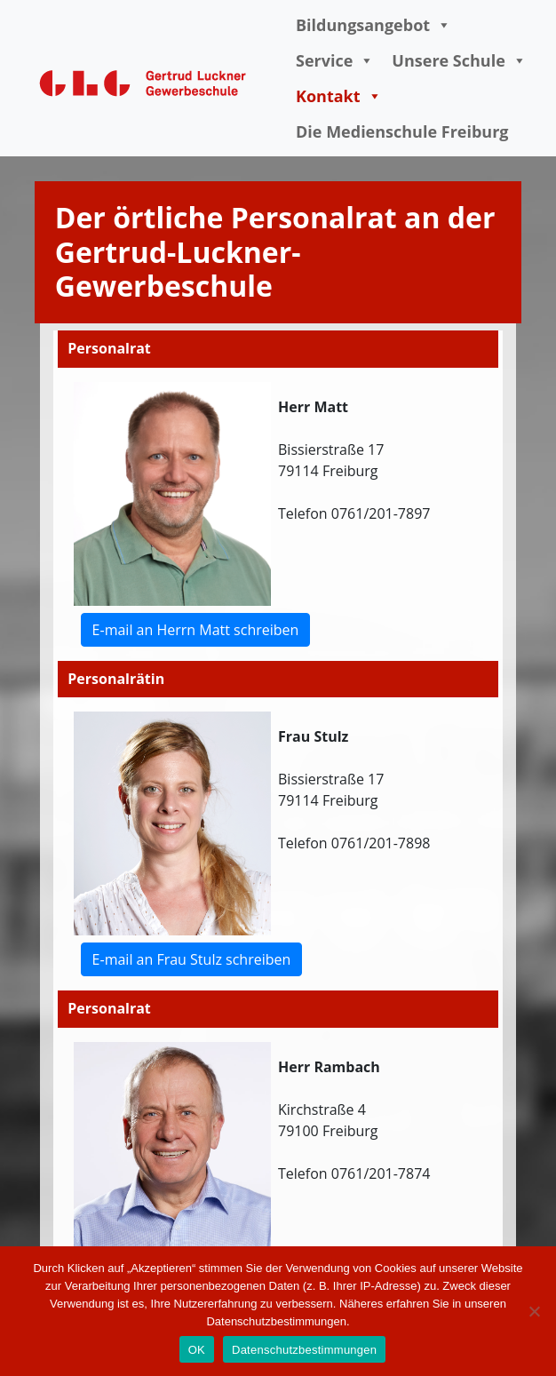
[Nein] (534, 1311)
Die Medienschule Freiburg (402, 131)
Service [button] (335, 60)
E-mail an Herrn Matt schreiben (195, 630)
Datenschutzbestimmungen (304, 1349)
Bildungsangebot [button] (373, 25)
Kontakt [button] (339, 96)
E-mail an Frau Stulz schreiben (191, 959)
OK (196, 1349)
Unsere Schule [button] (459, 60)
